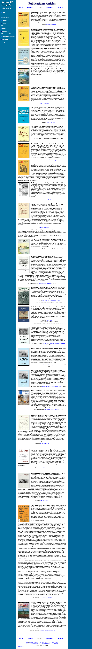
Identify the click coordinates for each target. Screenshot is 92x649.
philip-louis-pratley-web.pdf (52, 409)
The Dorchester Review (45, 597)
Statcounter (21, 646)
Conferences (41, 642)
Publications (36, 642)
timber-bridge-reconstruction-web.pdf (51, 386)
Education (31, 642)
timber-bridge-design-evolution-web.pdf (53, 364)
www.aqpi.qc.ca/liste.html (51, 199)
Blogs (56, 643)
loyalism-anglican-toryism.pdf (47, 630)
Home (27, 642)
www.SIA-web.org (51, 24)
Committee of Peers (36, 643)
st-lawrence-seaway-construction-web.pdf (54, 343)
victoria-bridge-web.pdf (45, 283)
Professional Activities (45, 643)
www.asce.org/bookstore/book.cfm (51, 300)
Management (29, 643)
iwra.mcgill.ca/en (51, 122)
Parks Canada (51, 642)
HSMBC (56, 642)
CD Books (53, 643)
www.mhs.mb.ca (51, 320)
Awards (46, 642)
